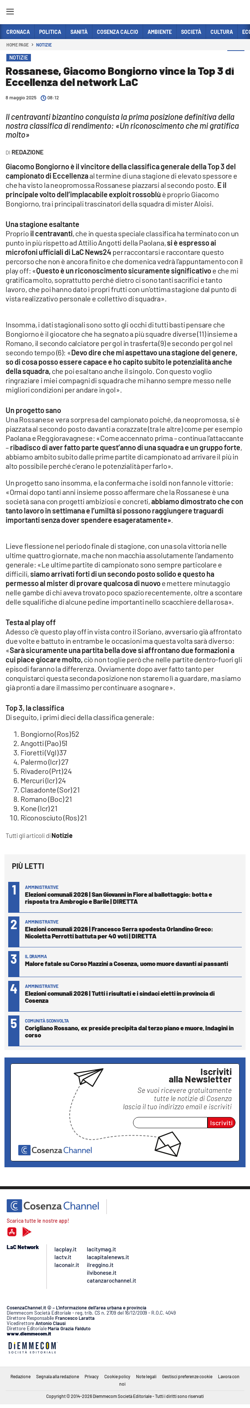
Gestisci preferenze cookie (187, 1376)
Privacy (92, 1376)
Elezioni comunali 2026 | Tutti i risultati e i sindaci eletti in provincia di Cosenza (120, 996)
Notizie (43, 44)
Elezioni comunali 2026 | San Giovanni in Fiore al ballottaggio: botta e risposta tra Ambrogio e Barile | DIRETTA (118, 897)
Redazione (20, 1376)
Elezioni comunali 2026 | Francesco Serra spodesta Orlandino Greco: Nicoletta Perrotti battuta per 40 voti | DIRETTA (119, 932)
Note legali (146, 1376)
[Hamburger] (10, 13)
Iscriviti (221, 1123)
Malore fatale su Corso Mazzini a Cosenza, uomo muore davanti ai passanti (126, 963)
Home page (17, 44)
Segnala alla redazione (57, 1376)
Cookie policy (117, 1376)
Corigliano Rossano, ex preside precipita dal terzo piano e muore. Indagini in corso (129, 1031)
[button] (235, 59)
